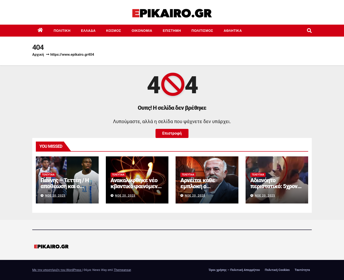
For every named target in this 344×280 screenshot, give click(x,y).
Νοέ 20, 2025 (55, 195)
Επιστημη (172, 30)
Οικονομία (142, 30)
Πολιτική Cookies (277, 270)
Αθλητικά (233, 30)
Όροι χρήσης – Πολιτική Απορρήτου (234, 270)
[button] (309, 30)
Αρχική (38, 54)
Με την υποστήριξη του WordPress (57, 270)
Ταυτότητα (302, 270)
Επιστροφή (172, 133)
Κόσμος (113, 30)
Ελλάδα (88, 30)
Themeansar (122, 270)
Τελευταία (48, 174)
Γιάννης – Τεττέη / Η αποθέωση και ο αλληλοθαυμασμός (65, 186)
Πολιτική (62, 30)
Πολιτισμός (202, 30)
